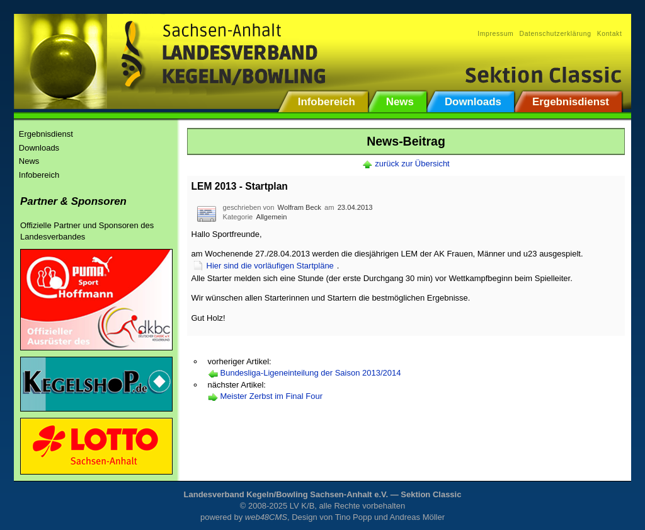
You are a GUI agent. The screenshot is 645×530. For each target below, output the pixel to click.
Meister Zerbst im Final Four (271, 396)
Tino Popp (353, 517)
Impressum (495, 33)
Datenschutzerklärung (555, 33)
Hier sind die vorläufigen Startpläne (270, 265)
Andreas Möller (417, 517)
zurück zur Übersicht (412, 163)
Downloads (39, 148)
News (29, 161)
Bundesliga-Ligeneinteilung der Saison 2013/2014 (310, 372)
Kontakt (609, 33)
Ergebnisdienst (46, 134)
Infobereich (39, 175)
